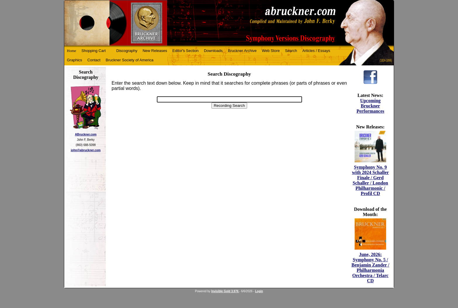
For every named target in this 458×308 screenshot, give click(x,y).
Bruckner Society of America (129, 60)
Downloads (213, 50)
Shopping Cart (93, 50)
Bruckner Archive (242, 50)
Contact (93, 60)
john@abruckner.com (86, 150)
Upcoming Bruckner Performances (370, 106)
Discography (126, 50)
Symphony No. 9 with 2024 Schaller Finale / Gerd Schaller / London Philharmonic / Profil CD (370, 180)
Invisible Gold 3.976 (225, 291)
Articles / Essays (316, 50)
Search (291, 50)
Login (259, 291)
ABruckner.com (86, 134)
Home (71, 50)
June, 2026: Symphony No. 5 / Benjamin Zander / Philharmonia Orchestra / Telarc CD (370, 267)
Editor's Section (185, 50)
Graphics (74, 60)
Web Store (271, 50)
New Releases (155, 50)
